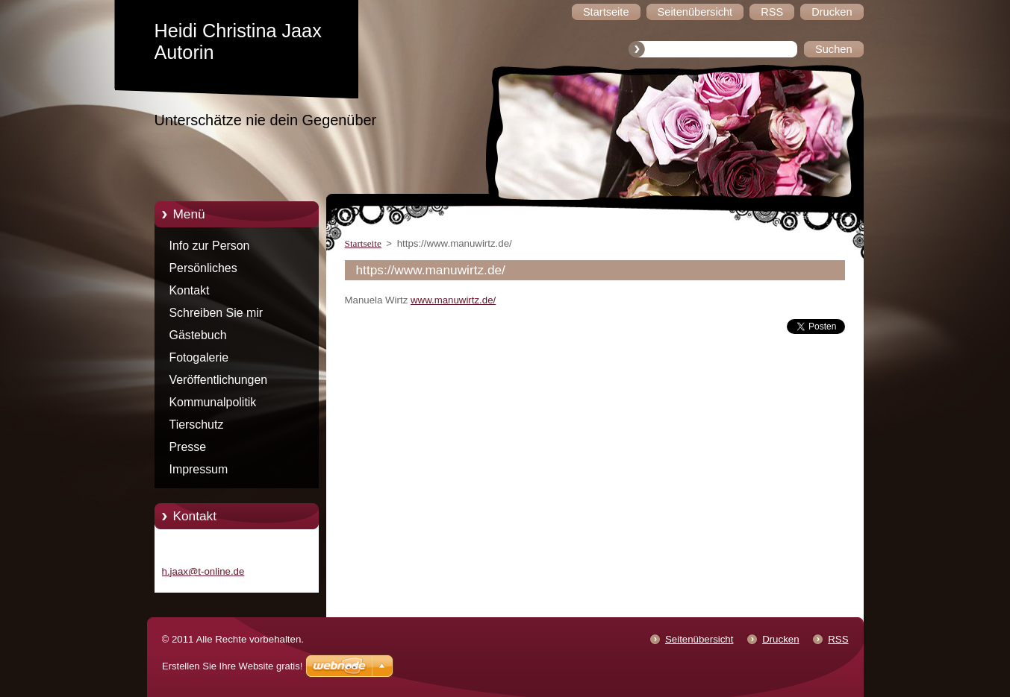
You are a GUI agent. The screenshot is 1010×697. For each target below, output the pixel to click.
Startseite (363, 243)
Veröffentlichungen (218, 379)
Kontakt (189, 290)
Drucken (780, 639)
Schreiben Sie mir (216, 312)
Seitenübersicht (699, 639)
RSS (838, 639)
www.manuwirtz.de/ (453, 300)
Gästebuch (198, 335)
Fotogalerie (199, 357)
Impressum (198, 469)
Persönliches (203, 268)
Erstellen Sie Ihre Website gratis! (232, 666)
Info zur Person (209, 245)
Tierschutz (196, 424)
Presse (188, 447)
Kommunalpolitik (213, 402)
